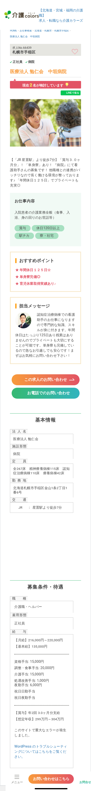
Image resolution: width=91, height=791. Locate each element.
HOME (13, 30)
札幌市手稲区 (61, 30)
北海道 (38, 30)
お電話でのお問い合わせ (48, 393)
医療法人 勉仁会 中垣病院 (25, 36)
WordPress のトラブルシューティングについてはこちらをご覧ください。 (40, 751)
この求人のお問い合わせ (45, 379)
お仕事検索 (26, 30)
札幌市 (48, 30)
